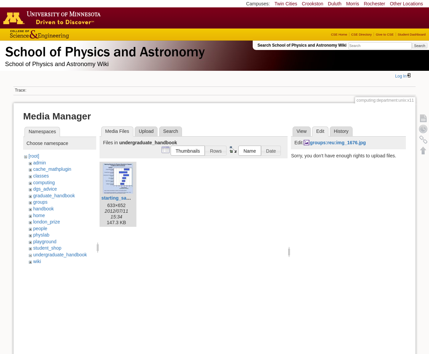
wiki (37, 261)
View (302, 131)
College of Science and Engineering (60, 34)
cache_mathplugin (52, 169)
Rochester (374, 3)
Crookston (312, 3)
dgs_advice (45, 189)
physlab (41, 235)
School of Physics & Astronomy (104, 50)
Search (419, 46)
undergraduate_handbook (60, 254)
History (341, 131)
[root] (33, 156)
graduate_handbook (54, 195)
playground (44, 241)
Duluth (334, 3)
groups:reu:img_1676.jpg (338, 142)
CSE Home (339, 34)
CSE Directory (361, 34)
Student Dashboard (412, 34)
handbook (43, 208)
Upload (146, 131)
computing (44, 182)
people (40, 228)
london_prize (46, 221)
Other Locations (406, 3)
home (39, 215)
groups (40, 202)
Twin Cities (285, 3)
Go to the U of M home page (53, 17)
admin (39, 162)
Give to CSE (384, 34)
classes (41, 176)
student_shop (47, 248)
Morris (352, 3)
